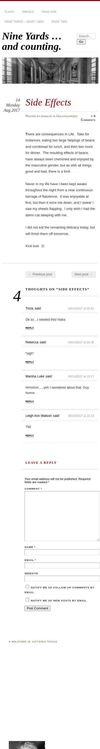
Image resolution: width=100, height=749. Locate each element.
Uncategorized (67, 116)
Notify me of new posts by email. (59, 600)
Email (30, 560)
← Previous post (40, 274)
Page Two (59, 21)
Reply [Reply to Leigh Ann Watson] (30, 435)
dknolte (46, 116)
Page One (49, 11)
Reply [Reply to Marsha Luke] (30, 401)
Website (31, 573)
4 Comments (88, 118)
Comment (33, 488)
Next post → (84, 274)
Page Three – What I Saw (24, 21)
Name (30, 547)
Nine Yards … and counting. (32, 41)
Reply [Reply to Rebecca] (30, 361)
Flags (9, 11)
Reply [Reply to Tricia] (30, 327)
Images (28, 11)
